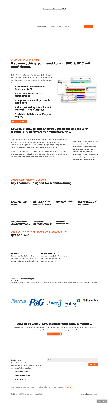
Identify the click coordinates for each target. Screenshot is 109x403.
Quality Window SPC (41, 26)
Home (12, 387)
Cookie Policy (38, 394)
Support (59, 26)
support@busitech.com (23, 375)
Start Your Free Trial (18, 121)
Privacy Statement (27, 394)
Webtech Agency (93, 394)
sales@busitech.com (22, 371)
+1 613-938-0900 (21, 379)
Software (19, 387)
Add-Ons (26, 387)
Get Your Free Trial (53, 334)
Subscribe (92, 364)
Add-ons (52, 26)
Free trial (87, 27)
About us (67, 26)
